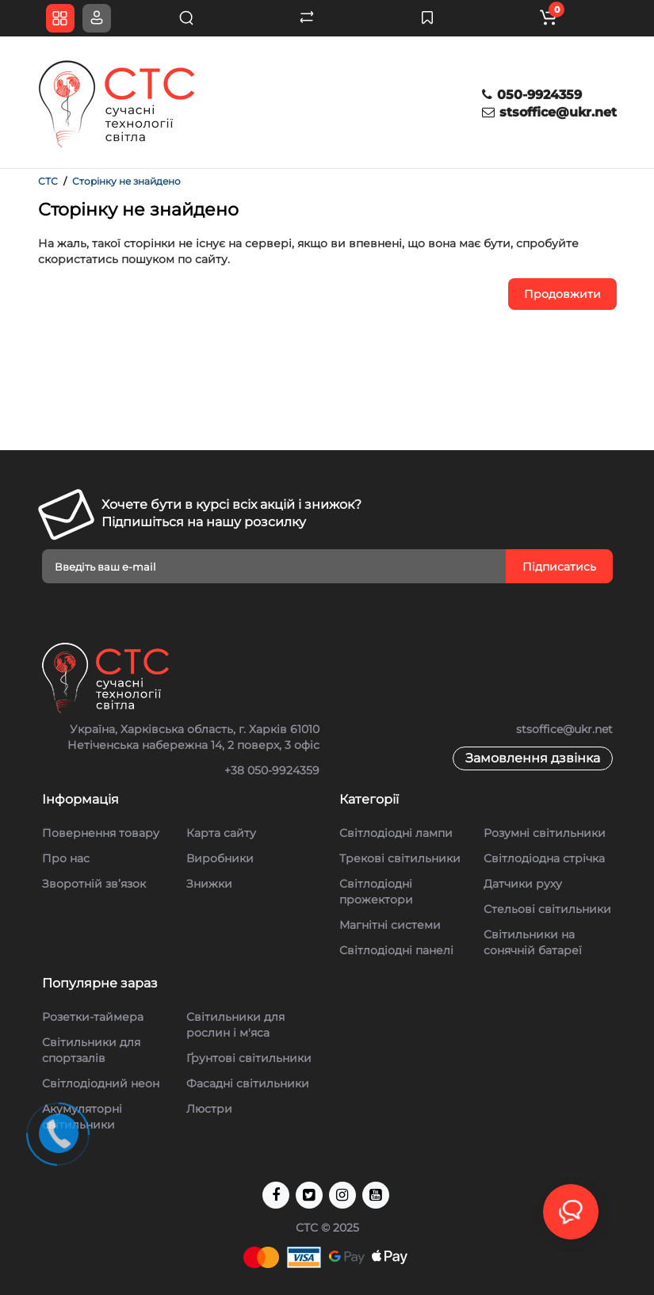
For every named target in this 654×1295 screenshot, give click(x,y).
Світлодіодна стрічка (544, 858)
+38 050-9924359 (271, 770)
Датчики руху (523, 884)
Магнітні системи (390, 925)
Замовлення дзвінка (532, 758)
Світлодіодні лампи (396, 833)
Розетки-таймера (92, 1017)
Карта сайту (221, 833)
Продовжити (562, 294)
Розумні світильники (545, 833)
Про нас (66, 858)
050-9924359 (532, 94)
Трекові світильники (400, 858)
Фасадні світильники (247, 1083)
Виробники (220, 858)
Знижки (209, 884)
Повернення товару (100, 833)
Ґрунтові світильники (249, 1058)
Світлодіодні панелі (396, 950)
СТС (48, 181)
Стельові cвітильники (547, 909)
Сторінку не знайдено (126, 181)
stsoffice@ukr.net (549, 112)
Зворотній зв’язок (94, 884)
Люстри (209, 1109)
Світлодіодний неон (100, 1083)
